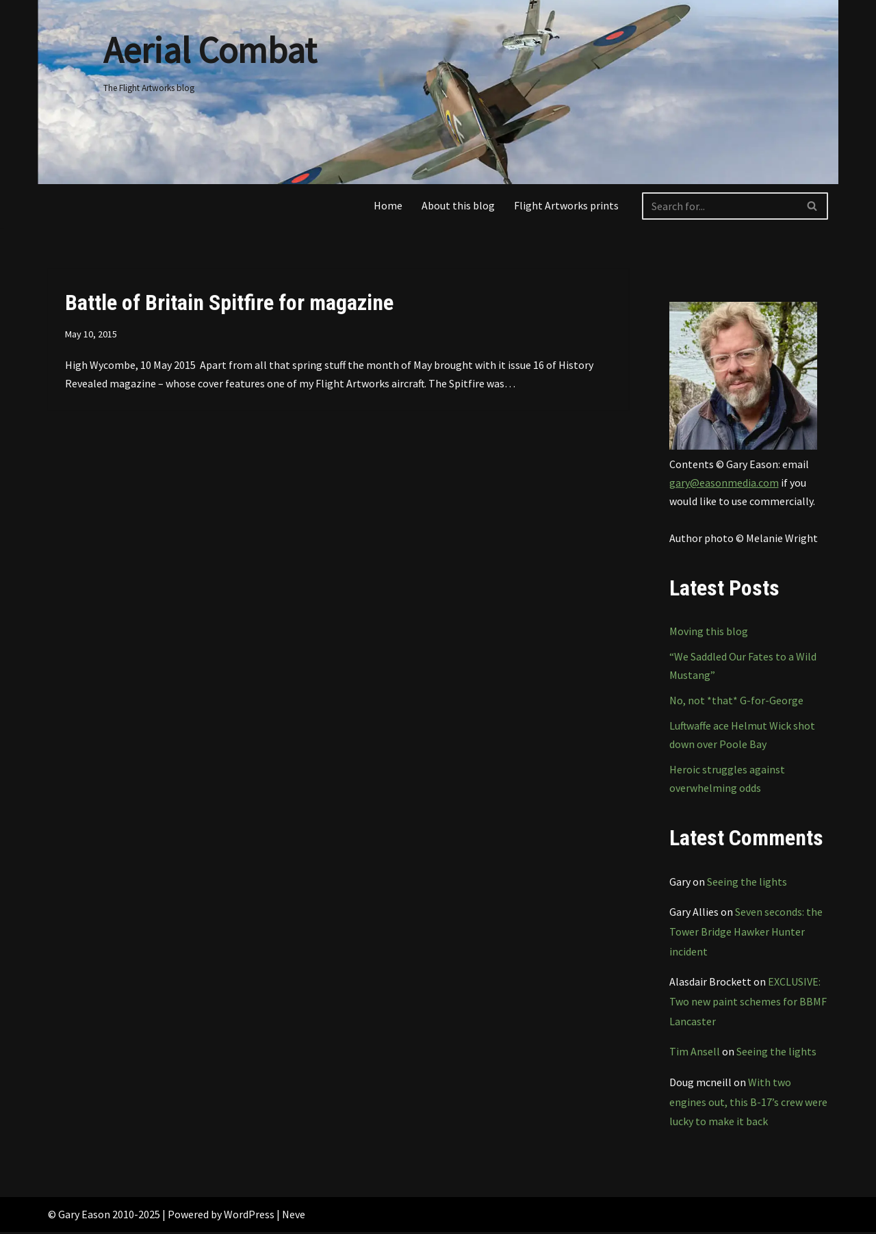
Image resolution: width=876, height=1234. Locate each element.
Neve (293, 1216)
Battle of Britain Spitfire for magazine (229, 303)
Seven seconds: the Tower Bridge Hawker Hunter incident (746, 933)
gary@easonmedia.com (724, 482)
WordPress (249, 1216)
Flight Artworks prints (566, 205)
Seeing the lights (747, 882)
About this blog (458, 205)
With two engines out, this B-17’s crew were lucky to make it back (748, 1104)
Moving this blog (708, 632)
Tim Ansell (694, 1053)
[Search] (719, 206)
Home (388, 205)
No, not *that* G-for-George (736, 701)
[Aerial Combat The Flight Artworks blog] (209, 58)
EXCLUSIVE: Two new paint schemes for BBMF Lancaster (748, 1003)
